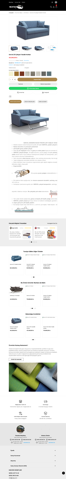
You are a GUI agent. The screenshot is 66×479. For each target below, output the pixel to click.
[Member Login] (54, 7)
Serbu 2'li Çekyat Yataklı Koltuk (47, 265)
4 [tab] (34, 242)
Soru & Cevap (43, 101)
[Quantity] (12, 79)
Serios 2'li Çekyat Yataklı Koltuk (47, 296)
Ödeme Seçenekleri (45, 84)
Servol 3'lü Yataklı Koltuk (47, 327)
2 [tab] (31, 242)
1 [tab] (29, 242)
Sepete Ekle (37, 79)
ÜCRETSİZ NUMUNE (16, 359)
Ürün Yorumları (29, 101)
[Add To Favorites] (10, 96)
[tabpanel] (20, 233)
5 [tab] (36, 242)
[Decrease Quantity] (10, 79)
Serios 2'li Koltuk (30, 295)
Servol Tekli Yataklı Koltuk (14, 327)
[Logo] (16, 7)
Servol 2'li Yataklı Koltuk (32, 326)
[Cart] (56, 7)
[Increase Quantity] (15, 79)
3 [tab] (33, 242)
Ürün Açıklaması (15, 101)
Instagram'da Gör (52, 223)
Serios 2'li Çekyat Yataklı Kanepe (31, 265)
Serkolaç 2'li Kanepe (15, 264)
